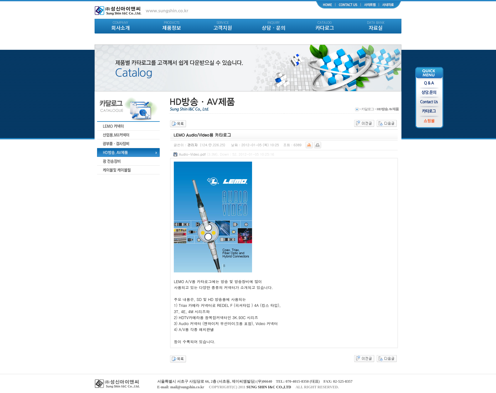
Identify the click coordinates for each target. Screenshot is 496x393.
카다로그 (324, 25)
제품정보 (171, 25)
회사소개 (120, 25)
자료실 (375, 25)
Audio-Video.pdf (192, 154)
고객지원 (222, 25)
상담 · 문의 (273, 25)
